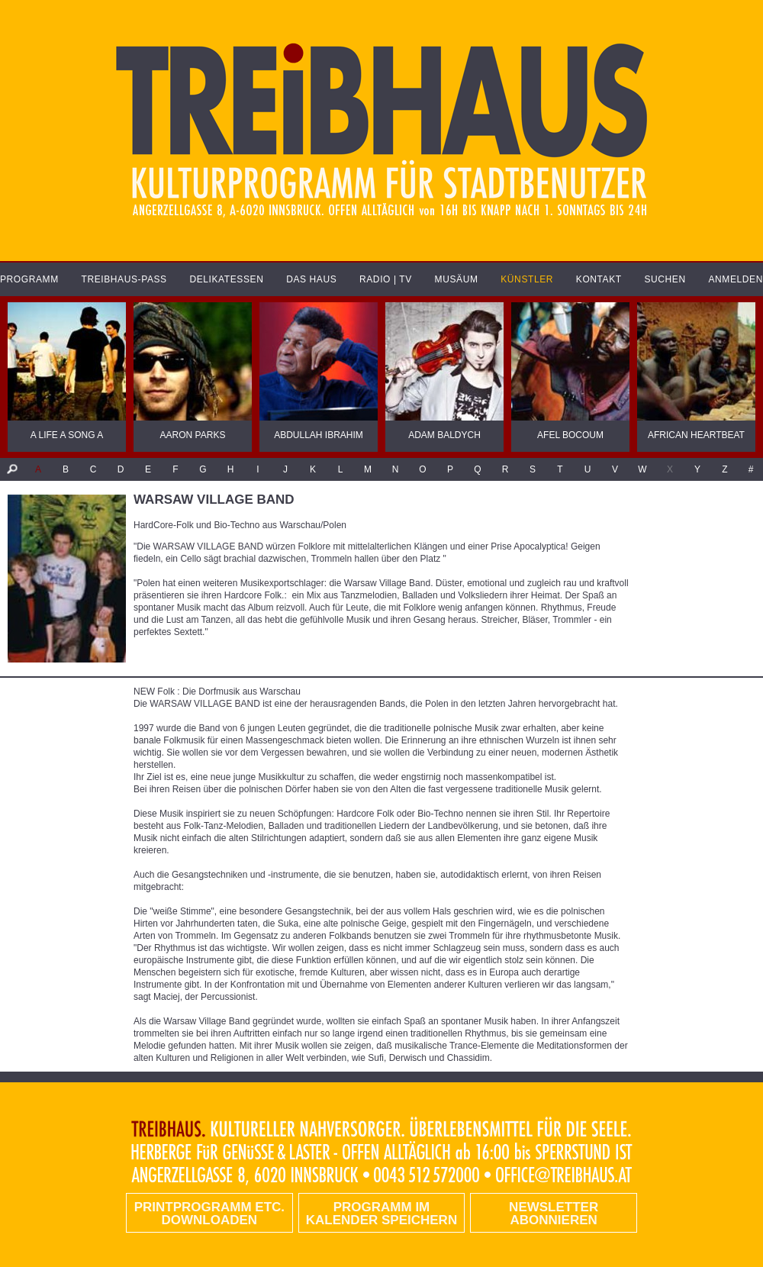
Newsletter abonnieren (553, 1213)
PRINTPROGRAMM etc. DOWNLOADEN (209, 1213)
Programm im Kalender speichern (381, 1213)
